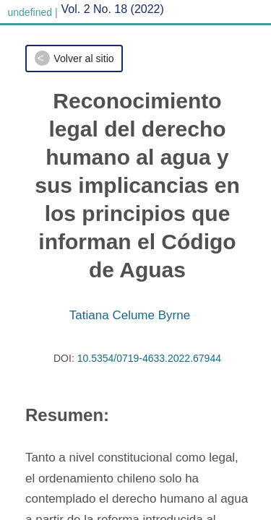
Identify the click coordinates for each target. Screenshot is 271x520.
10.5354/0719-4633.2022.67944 (149, 358)
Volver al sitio (83, 58)
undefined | (33, 12)
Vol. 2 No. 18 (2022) (112, 9)
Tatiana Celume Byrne (129, 315)
